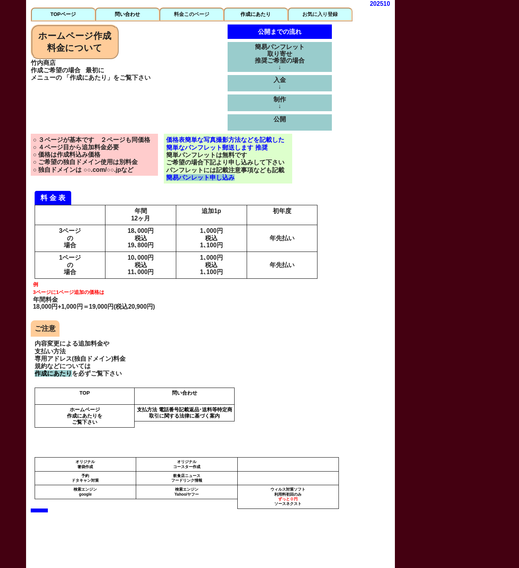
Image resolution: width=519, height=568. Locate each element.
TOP (84, 393)
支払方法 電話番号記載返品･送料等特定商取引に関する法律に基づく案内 (184, 413)
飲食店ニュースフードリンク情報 (186, 478)
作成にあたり (255, 14)
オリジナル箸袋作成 (85, 464)
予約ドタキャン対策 (85, 478)
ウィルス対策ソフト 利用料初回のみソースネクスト (287, 496)
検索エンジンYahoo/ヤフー (186, 491)
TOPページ (63, 14)
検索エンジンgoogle (85, 491)
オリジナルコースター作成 (186, 464)
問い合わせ (127, 14)
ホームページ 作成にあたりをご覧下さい (84, 416)
